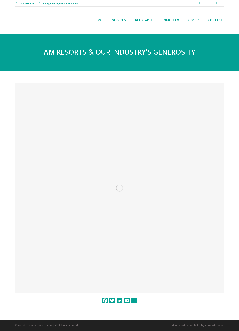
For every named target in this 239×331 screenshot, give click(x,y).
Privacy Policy (179, 325)
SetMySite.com (214, 325)
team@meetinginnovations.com (60, 3)
